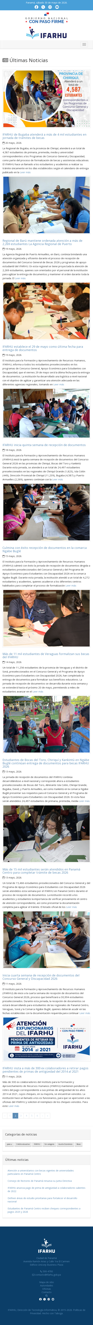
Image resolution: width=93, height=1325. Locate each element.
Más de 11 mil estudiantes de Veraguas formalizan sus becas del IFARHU (45, 655)
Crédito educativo (23, 1144)
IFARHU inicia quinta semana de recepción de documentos (44, 445)
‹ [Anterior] (4, 1115)
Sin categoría (49, 1144)
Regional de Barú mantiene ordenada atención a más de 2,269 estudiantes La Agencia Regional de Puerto (42, 242)
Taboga (58, 1313)
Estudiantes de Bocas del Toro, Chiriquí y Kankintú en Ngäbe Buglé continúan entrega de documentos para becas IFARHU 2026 (45, 763)
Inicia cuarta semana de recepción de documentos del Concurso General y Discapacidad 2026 (40, 977)
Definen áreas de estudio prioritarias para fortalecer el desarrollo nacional (42, 1200)
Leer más (25, 172)
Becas (79, 1144)
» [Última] (47, 1115)
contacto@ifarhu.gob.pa (48, 1274)
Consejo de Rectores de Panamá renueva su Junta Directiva (40, 1180)
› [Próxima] (42, 1115)
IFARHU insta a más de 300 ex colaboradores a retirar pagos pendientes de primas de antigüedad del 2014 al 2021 (45, 1069)
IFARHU (37, 1144)
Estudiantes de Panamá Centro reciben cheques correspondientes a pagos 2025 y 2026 (44, 1210)
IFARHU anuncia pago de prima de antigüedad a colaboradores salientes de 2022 (46, 1189)
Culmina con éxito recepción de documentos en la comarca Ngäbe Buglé (44, 549)
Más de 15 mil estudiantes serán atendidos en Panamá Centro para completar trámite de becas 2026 (41, 871)
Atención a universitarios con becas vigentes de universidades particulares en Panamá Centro (41, 1172)
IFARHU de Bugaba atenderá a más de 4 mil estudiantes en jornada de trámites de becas (44, 136)
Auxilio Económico (65, 1144)
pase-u (9, 1144)
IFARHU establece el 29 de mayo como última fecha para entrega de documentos (42, 348)
